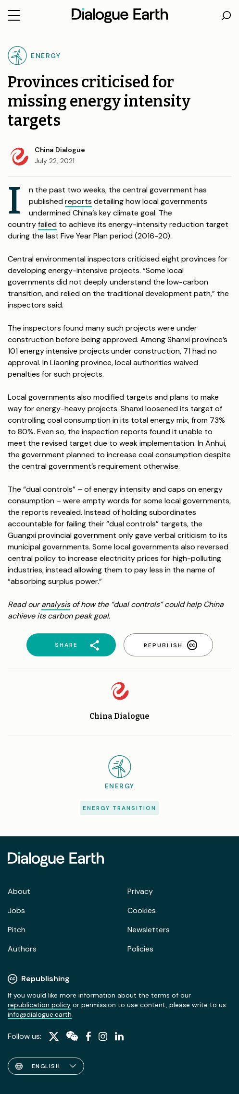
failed (47, 224)
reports (78, 201)
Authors (22, 949)
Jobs (16, 910)
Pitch (16, 930)
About (19, 891)
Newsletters (148, 930)
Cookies (141, 910)
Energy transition (119, 808)
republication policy (39, 1004)
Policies (140, 949)
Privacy (140, 891)
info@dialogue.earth (40, 1014)
